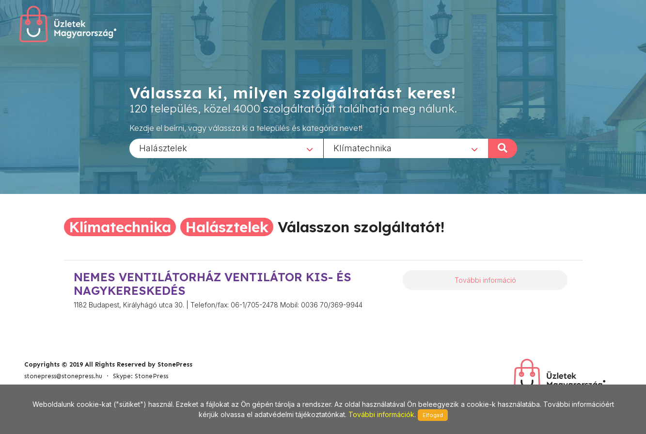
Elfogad (433, 415)
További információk (381, 414)
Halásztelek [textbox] (163, 148)
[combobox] (226, 148)
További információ (485, 280)
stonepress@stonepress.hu (63, 376)
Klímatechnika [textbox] (362, 148)
